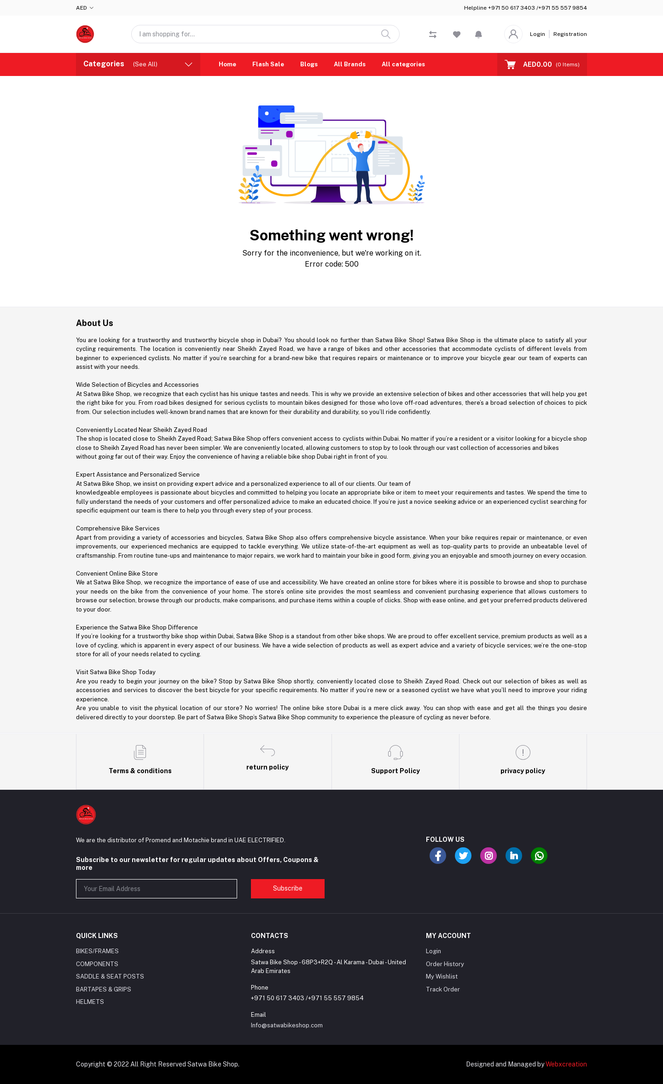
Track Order (443, 989)
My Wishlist (442, 976)
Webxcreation (566, 1064)
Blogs (309, 64)
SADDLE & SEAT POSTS (110, 976)
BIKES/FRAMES (97, 951)
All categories (403, 64)
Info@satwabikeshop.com (287, 1025)
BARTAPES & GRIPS (103, 989)
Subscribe (287, 888)
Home (227, 64)
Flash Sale (268, 64)
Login (537, 34)
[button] (478, 34)
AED (81, 8)
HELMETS (90, 1001)
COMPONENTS (97, 964)
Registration (570, 34)
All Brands (350, 64)
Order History (445, 964)
